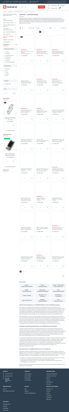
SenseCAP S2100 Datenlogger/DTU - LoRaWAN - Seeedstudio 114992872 (42, 111)
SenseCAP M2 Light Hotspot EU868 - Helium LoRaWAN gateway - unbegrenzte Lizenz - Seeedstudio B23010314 (26, 228)
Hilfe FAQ (48, 378)
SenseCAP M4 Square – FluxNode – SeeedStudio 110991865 (41, 199)
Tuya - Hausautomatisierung (9, 31)
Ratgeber (26, 391)
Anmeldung (54, 5)
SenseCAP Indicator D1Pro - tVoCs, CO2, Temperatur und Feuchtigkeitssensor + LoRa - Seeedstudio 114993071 (42, 81)
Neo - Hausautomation (58, 300)
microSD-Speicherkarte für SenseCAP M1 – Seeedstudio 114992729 (57, 199)
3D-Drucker (48, 395)
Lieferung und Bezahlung (51, 373)
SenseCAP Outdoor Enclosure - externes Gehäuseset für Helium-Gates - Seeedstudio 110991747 (58, 169)
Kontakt (63, 5)
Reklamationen (49, 382)
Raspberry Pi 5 (49, 389)
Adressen (5, 406)
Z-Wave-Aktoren (6, 34)
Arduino (48, 393)
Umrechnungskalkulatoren (30, 393)
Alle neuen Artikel (10, 130)
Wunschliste (5, 410)
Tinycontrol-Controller (58, 295)
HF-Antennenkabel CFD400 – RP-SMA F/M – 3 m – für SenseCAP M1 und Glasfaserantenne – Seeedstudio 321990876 (43, 169)
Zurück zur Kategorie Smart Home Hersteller (10, 15)
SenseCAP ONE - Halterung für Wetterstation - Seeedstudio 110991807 (26, 169)
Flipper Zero (48, 399)
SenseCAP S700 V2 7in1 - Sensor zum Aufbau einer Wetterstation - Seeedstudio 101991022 (27, 257)
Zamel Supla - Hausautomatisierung (42, 290)
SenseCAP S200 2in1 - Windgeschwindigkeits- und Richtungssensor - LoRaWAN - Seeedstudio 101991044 (26, 81)
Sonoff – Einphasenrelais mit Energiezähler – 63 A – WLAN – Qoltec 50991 (10, 118)
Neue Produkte (28, 375)
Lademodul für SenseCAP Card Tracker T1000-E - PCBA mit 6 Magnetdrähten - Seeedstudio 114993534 (26, 140)
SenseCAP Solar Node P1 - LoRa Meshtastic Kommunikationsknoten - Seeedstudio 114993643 (27, 52)
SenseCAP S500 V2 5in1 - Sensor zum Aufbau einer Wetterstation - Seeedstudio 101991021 (58, 257)
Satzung (48, 380)
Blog (26, 389)
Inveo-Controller (6, 41)
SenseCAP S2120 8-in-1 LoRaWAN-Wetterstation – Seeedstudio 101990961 (41, 257)
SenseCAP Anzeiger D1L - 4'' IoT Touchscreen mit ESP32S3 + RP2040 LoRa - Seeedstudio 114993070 (58, 228)
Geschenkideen (28, 380)
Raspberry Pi (49, 397)
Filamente (48, 391)
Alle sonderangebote (10, 166)
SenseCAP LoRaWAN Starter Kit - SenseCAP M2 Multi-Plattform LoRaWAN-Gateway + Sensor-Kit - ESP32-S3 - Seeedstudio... (58, 52)
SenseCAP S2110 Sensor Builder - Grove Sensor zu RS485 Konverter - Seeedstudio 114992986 (58, 111)
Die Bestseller (27, 378)
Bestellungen (5, 408)
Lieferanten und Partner (51, 375)
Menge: (50, 28)
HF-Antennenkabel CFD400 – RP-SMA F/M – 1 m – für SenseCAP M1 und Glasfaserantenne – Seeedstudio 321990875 (58, 140)
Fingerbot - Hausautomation (42, 300)
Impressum (48, 384)
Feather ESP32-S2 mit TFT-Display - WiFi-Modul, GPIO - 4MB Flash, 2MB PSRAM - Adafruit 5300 (10, 154)
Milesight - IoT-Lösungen (8, 39)
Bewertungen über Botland (8, 391)
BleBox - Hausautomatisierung (27, 286)
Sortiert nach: (31, 28)
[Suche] (37, 7)
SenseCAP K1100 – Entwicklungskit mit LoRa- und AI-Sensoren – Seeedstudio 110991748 (43, 140)
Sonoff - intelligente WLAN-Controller (58, 286)
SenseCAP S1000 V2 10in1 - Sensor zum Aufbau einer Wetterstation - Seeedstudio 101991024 (26, 199)
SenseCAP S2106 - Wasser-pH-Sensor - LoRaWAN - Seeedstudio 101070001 (42, 228)
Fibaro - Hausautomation (27, 290)
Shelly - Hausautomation (8, 22)
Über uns (5, 389)
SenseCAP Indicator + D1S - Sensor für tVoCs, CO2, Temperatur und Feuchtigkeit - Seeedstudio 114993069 (57, 81)
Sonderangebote (28, 373)
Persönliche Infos (6, 404)
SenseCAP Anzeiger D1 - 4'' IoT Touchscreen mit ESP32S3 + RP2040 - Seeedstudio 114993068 (26, 111)
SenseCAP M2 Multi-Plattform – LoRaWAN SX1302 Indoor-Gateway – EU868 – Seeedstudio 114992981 (43, 52)
